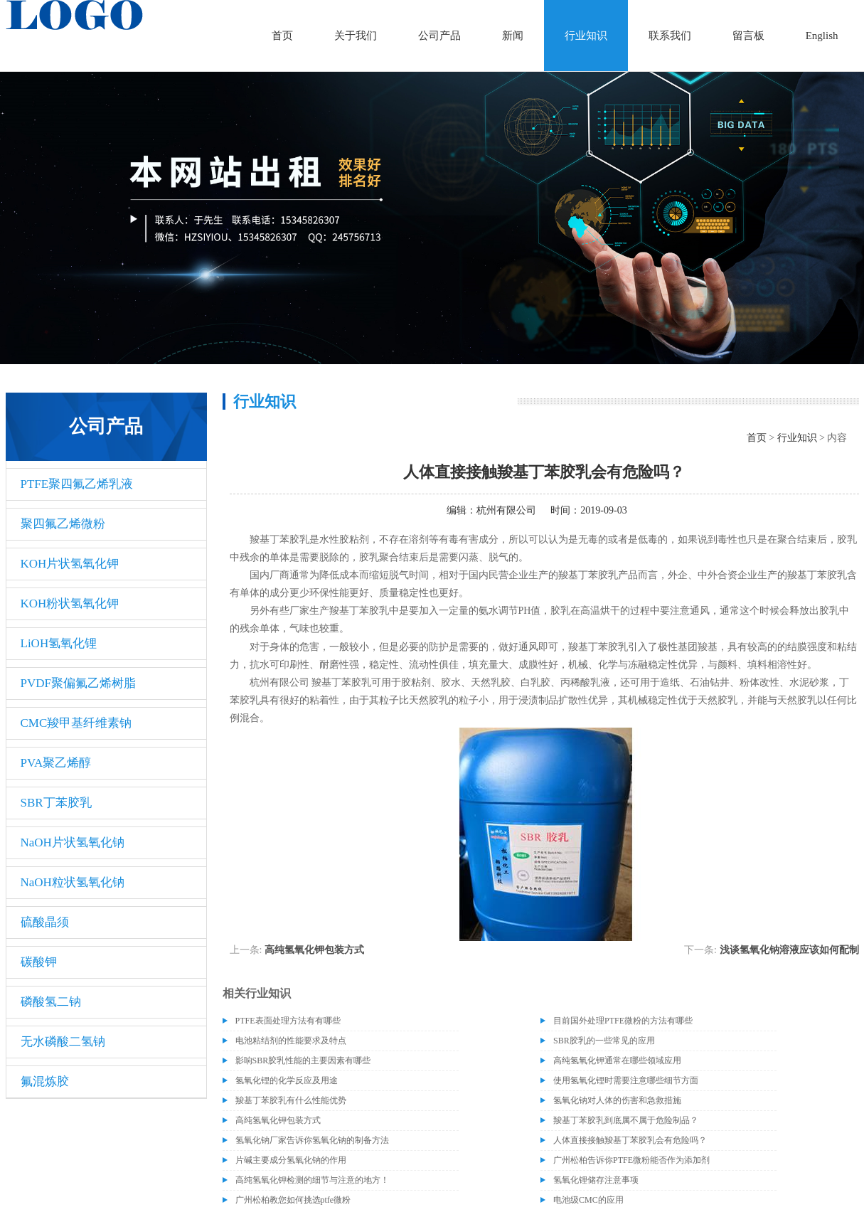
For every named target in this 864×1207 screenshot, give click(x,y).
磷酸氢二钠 (51, 1002)
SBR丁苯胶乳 (56, 802)
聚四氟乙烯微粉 (63, 524)
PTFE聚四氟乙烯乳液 (77, 484)
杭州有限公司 (506, 510)
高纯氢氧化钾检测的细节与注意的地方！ (312, 1180)
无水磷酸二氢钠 (63, 1041)
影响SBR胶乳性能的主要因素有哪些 (303, 1060)
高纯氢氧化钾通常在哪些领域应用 (617, 1060)
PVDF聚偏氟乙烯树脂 (78, 683)
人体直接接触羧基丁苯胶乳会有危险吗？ (630, 1140)
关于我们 (355, 35)
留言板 (748, 35)
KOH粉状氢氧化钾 (70, 603)
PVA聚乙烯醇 (56, 763)
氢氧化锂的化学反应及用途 (286, 1080)
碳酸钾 (39, 962)
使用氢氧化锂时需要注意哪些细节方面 (625, 1080)
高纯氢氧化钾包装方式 (314, 950)
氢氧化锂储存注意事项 (596, 1180)
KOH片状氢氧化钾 (70, 563)
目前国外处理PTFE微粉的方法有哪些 (623, 1021)
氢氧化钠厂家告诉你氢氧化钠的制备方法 (312, 1140)
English (822, 35)
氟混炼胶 (45, 1081)
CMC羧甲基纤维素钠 (76, 723)
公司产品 (439, 35)
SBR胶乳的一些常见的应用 (604, 1041)
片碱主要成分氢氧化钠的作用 (290, 1160)
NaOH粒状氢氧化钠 (72, 882)
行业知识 (586, 35)
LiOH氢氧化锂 (59, 643)
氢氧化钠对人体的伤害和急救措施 (617, 1100)
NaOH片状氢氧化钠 (72, 842)
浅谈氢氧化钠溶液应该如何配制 (789, 950)
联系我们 (670, 35)
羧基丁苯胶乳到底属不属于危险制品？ (625, 1120)
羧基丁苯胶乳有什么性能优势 (290, 1100)
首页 (282, 35)
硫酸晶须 (45, 922)
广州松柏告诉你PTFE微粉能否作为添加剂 (631, 1160)
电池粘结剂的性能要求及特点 (290, 1041)
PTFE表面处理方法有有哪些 (288, 1021)
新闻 (512, 35)
